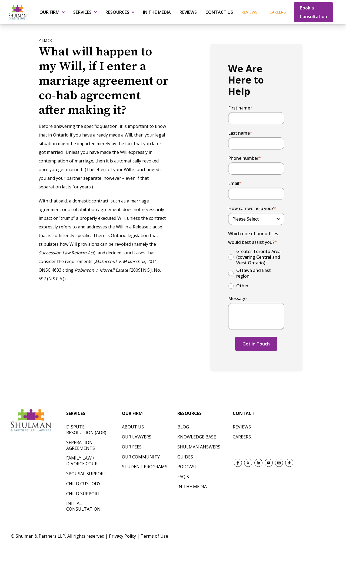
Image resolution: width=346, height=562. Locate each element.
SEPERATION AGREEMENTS (80, 445)
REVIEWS (242, 427)
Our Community (141, 457)
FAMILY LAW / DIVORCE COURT (83, 461)
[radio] (256, 257)
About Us (133, 427)
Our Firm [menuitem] (49, 12)
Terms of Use (154, 536)
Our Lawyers (136, 437)
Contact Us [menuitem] (219, 12)
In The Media (192, 487)
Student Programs (144, 467)
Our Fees (132, 447)
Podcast (187, 467)
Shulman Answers (198, 447)
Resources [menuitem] (117, 12)
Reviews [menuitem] (188, 12)
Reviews (249, 12)
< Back (45, 40)
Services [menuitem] (82, 12)
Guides (185, 457)
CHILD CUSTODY (83, 484)
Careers (278, 12)
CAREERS (242, 437)
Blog (183, 427)
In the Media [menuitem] (157, 12)
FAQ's (183, 477)
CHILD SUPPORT (83, 494)
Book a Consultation (313, 12)
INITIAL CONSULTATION (83, 506)
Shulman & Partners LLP (40, 536)
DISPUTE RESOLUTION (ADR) (86, 429)
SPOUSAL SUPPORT (86, 474)
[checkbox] (256, 269)
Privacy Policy (123, 536)
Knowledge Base (196, 437)
